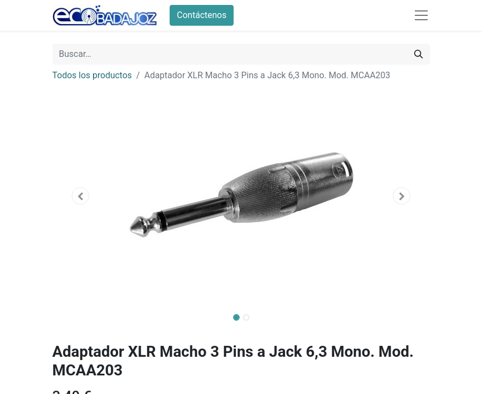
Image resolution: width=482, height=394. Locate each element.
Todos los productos (92, 75)
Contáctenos (202, 15)
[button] (81, 196)
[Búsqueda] (418, 54)
